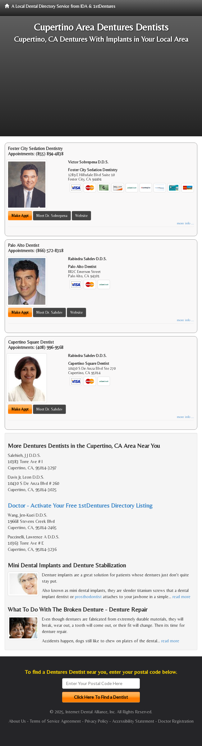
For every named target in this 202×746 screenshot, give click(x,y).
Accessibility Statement (133, 721)
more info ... (185, 223)
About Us (17, 721)
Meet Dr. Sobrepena (51, 215)
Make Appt (20, 215)
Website (81, 215)
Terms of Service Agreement (55, 721)
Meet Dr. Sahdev (49, 312)
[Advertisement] (101, 92)
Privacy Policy (96, 721)
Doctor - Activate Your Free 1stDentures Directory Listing (80, 505)
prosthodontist (88, 596)
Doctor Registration (176, 721)
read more (181, 596)
